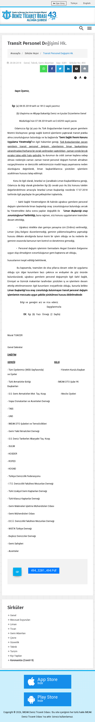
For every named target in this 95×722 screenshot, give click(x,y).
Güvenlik (13, 642)
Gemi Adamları (16, 633)
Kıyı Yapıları (14, 656)
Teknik (12, 647)
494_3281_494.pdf (44, 570)
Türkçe (74, 3)
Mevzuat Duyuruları (18, 620)
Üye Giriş (59, 3)
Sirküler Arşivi (32, 53)
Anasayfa (15, 53)
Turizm (12, 651)
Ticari (11, 629)
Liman (12, 624)
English (87, 3)
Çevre (11, 638)
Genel (11, 615)
